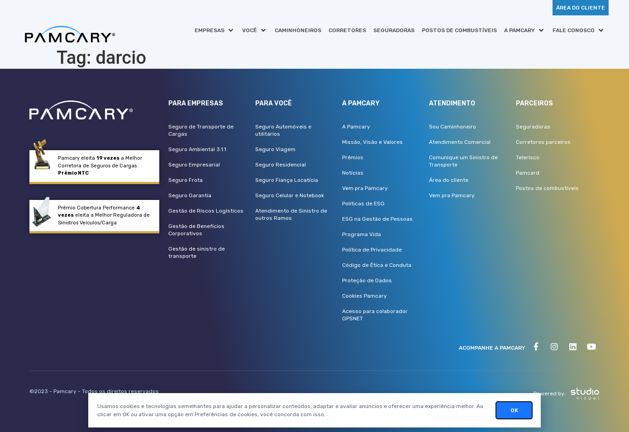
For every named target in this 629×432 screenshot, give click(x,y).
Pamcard (527, 173)
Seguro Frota (185, 180)
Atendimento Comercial (460, 142)
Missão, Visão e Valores (372, 142)
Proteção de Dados (367, 280)
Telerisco (527, 157)
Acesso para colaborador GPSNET (375, 315)
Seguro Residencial (280, 164)
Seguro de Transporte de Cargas (200, 130)
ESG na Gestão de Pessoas (377, 219)
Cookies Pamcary (364, 296)
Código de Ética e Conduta (376, 265)
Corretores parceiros (543, 142)
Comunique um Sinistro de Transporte (463, 161)
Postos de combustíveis (547, 188)
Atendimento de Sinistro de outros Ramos (291, 214)
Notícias (352, 173)
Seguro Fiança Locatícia (286, 180)
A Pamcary (356, 126)
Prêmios (352, 157)
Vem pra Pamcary (365, 188)
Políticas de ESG (363, 203)
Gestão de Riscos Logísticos (205, 211)
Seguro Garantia (189, 195)
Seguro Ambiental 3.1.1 (197, 149)
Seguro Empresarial (194, 164)
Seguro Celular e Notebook (289, 195)
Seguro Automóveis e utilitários (283, 130)
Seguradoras (533, 126)
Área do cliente (448, 180)
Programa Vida (361, 234)
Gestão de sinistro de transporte (196, 252)
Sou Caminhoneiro (452, 126)
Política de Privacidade (372, 250)
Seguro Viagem (275, 149)
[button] (214, 30)
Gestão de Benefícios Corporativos (196, 230)
